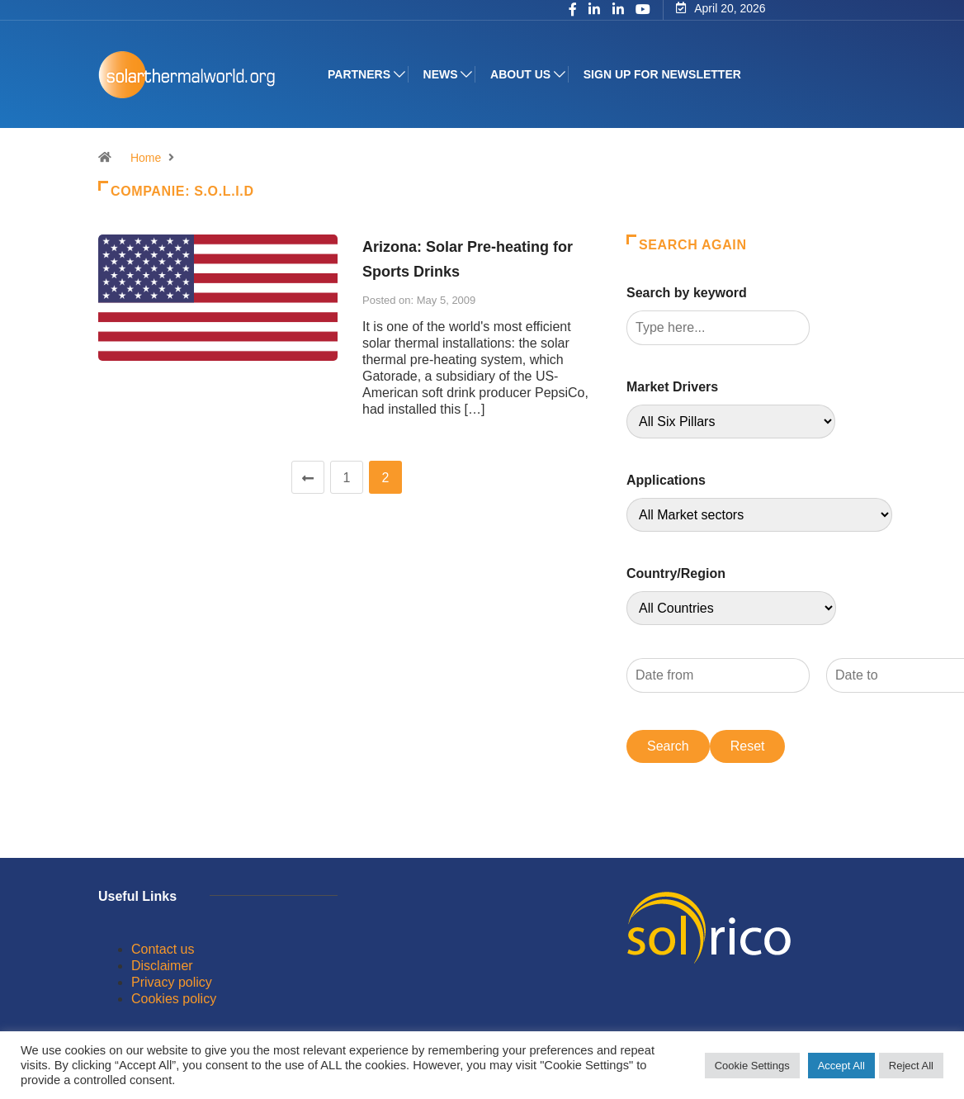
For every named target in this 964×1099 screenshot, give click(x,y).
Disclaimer (162, 966)
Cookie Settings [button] (752, 1065)
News (440, 74)
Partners (359, 74)
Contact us (162, 949)
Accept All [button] (841, 1065)
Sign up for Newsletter (662, 74)
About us (520, 74)
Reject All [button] (911, 1065)
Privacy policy (171, 982)
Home (145, 157)
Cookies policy (173, 999)
